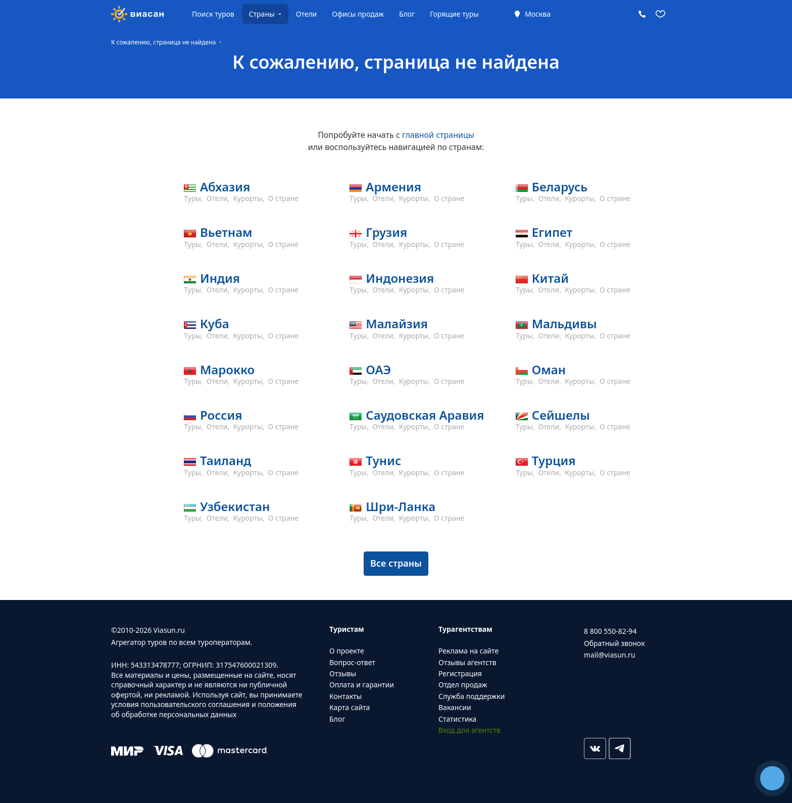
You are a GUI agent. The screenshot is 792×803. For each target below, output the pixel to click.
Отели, (219, 198)
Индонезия (400, 278)
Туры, (194, 198)
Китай (550, 278)
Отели (306, 14)
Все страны (396, 563)
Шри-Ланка (400, 506)
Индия (220, 278)
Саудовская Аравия (425, 415)
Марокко (227, 369)
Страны (262, 14)
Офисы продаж (358, 14)
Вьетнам (226, 232)
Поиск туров (213, 14)
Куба (214, 323)
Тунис (383, 460)
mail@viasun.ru (609, 655)
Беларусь (559, 186)
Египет (552, 232)
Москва (538, 14)
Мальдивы (564, 323)
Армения (393, 186)
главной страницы (438, 134)
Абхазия (225, 186)
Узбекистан (235, 506)
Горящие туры (454, 14)
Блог (407, 14)
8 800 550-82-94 (610, 631)
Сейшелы (561, 415)
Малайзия (397, 323)
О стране (283, 198)
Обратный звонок (614, 643)
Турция (554, 460)
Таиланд (225, 460)
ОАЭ (378, 369)
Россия (221, 415)
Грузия (386, 232)
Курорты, (249, 198)
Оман (549, 369)
